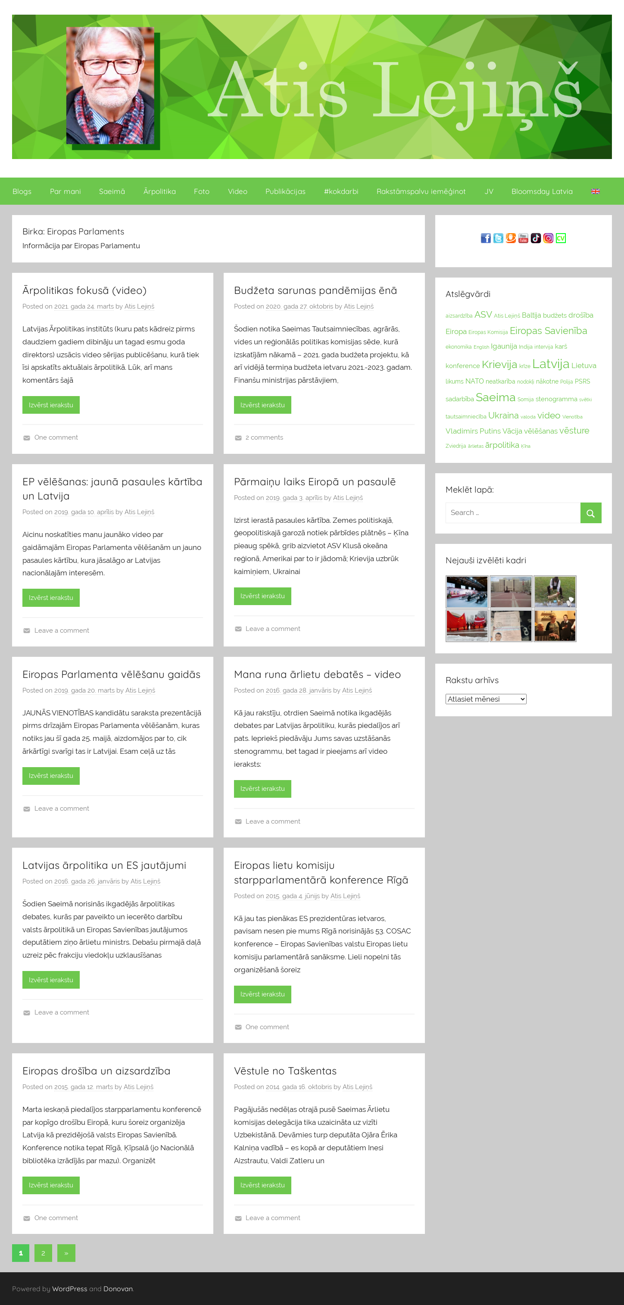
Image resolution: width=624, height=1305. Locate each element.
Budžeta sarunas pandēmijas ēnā (315, 290)
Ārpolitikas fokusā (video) (84, 290)
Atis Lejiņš (139, 306)
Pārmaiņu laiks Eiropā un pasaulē (315, 481)
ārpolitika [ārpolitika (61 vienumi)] (502, 445)
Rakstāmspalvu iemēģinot (421, 191)
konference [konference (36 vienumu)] (463, 365)
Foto (201, 191)
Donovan (118, 1288)
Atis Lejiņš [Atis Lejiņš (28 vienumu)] (507, 315)
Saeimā (112, 191)
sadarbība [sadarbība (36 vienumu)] (460, 399)
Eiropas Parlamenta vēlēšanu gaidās (111, 674)
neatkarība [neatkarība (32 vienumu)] (500, 381)
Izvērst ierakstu (51, 405)
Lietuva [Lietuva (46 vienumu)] (583, 365)
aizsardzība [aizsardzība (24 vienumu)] (459, 316)
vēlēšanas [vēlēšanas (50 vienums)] (541, 431)
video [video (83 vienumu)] (549, 415)
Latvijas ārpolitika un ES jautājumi (104, 865)
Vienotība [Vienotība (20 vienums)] (572, 416)
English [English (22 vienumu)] (481, 347)
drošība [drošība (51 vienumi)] (580, 315)
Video (237, 191)
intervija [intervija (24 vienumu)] (543, 347)
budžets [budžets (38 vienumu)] (555, 315)
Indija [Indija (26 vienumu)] (526, 346)
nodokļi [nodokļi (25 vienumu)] (525, 382)
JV (488, 191)
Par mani (65, 191)
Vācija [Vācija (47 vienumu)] (512, 431)
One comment (56, 437)
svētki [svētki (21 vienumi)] (585, 400)
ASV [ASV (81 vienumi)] (483, 314)
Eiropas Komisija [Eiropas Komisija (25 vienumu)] (488, 332)
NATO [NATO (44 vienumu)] (474, 381)
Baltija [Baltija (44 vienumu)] (531, 315)
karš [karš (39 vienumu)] (561, 346)
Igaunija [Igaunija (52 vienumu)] (504, 346)
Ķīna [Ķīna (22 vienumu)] (525, 446)
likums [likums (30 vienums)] (455, 381)
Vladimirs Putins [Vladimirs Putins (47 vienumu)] (473, 431)
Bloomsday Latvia (542, 191)
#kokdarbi (341, 191)
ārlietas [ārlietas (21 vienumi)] (476, 446)
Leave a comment (61, 630)
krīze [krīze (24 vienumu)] (524, 366)
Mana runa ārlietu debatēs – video (317, 674)
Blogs (21, 191)
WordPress (69, 1288)
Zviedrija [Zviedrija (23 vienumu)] (456, 446)
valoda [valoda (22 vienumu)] (528, 417)
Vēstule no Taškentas (285, 1070)
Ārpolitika (160, 191)
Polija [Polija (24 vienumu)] (566, 382)
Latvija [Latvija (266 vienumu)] (551, 363)
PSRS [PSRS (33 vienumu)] (582, 381)
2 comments (264, 437)
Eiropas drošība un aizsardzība (96, 1070)
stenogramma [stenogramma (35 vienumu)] (556, 399)
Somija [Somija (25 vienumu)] (526, 399)
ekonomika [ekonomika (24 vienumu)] (459, 347)
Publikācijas (285, 191)
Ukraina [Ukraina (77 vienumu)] (503, 415)
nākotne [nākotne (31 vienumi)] (547, 381)
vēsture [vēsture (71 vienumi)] (574, 430)
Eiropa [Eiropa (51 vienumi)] (456, 331)
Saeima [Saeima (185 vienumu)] (496, 397)
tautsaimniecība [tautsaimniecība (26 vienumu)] (466, 416)
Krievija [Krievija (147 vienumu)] (500, 364)
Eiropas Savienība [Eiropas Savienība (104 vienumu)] (548, 330)
